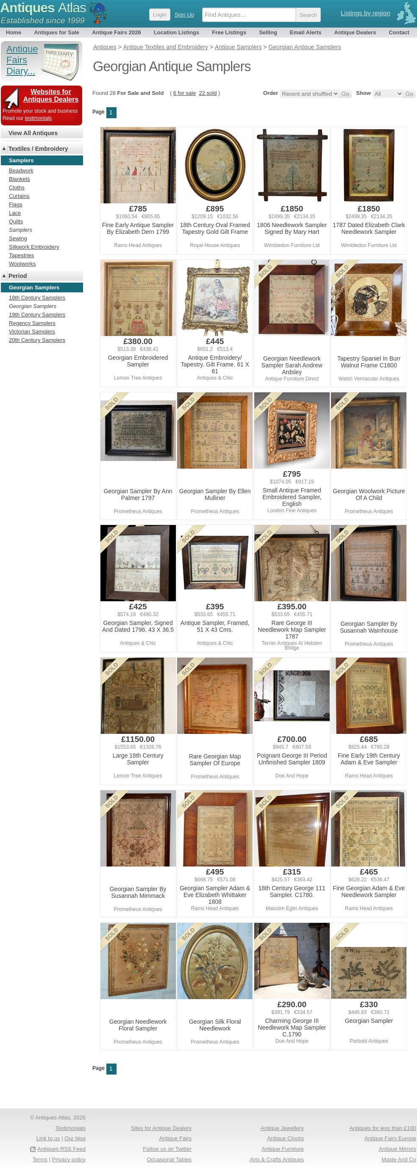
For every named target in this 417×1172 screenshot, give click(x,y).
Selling (268, 32)
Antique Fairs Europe (390, 1138)
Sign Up (184, 14)
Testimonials (70, 1128)
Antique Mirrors (397, 1149)
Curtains (19, 196)
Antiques (43, 7)
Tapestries (21, 255)
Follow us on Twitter (167, 1149)
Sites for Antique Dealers (161, 1128)
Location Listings (177, 32)
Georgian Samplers (32, 306)
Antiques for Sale (56, 32)
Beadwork (21, 170)
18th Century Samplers (37, 297)
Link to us (48, 1138)
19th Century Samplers (37, 314)
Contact (399, 32)
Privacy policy (69, 1159)
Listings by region (365, 13)
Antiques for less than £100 (382, 1128)
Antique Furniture (282, 1149)
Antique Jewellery (282, 1128)
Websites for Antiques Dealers (51, 95)
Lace (15, 213)
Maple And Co (398, 1159)
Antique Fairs (175, 1138)
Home (13, 32)
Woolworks (22, 264)
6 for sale (184, 93)
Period (17, 275)
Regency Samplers (32, 323)
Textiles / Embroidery (38, 148)
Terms (40, 1159)
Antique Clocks (285, 1138)
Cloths (17, 187)
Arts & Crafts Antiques (277, 1159)
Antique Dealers (355, 32)
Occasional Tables (169, 1159)
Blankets (19, 179)
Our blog (75, 1138)
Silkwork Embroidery (34, 247)
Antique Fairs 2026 (116, 32)
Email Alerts (306, 32)
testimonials (38, 118)
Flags (15, 204)
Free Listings (229, 32)
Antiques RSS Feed (61, 1149)
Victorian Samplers (32, 331)
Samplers (20, 230)
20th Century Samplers (37, 340)
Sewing (18, 238)
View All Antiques (33, 133)
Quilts (16, 221)
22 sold (208, 93)
